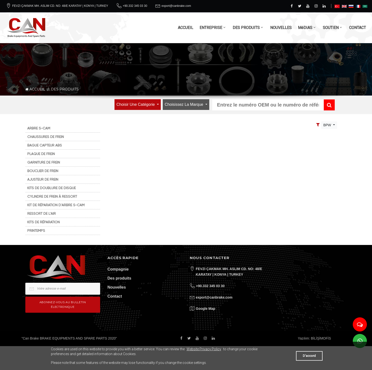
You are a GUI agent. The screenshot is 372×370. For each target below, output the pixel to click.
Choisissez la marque (184, 104)
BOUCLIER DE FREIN (42, 171)
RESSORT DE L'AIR (41, 213)
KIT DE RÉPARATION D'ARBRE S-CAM (56, 205)
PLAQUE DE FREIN (41, 154)
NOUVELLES (281, 27)
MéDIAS (305, 27)
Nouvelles (116, 287)
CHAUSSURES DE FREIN (45, 137)
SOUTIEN (331, 27)
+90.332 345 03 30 (135, 6)
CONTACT (357, 27)
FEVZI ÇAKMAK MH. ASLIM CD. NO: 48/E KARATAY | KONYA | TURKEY (60, 6)
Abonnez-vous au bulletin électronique (62, 305)
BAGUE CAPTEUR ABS (44, 145)
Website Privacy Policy (204, 349)
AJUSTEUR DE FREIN (42, 179)
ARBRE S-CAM (38, 128)
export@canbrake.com (176, 6)
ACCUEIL (185, 27)
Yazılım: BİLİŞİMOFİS (314, 338)
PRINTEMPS (36, 231)
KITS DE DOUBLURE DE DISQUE (51, 188)
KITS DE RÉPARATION (43, 222)
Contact (114, 296)
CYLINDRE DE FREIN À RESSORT (52, 196)
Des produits (119, 278)
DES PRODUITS (246, 27)
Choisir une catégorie (136, 104)
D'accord (309, 356)
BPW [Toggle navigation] (327, 125)
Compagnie (118, 269)
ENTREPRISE (211, 27)
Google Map (205, 309)
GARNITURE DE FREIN (43, 162)
